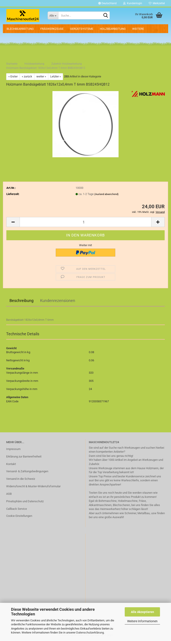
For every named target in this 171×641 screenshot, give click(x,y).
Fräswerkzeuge (51, 28)
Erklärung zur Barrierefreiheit (23, 456)
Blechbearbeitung (20, 28)
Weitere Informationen (142, 621)
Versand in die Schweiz (20, 478)
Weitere (138, 28)
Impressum (13, 449)
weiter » (41, 76)
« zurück (27, 76)
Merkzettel (157, 3)
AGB (9, 493)
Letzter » (55, 76)
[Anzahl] (85, 222)
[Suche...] (53, 15)
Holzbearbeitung (113, 28)
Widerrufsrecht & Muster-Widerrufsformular (33, 486)
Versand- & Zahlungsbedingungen (27, 471)
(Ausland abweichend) (106, 194)
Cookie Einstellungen (19, 515)
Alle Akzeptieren (142, 612)
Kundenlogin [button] (132, 3)
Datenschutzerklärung (90, 632)
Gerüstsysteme (81, 28)
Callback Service (16, 508)
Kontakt (11, 464)
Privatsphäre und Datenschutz (25, 501)
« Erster (13, 76)
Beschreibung (21, 300)
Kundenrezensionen (57, 300)
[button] (107, 3)
